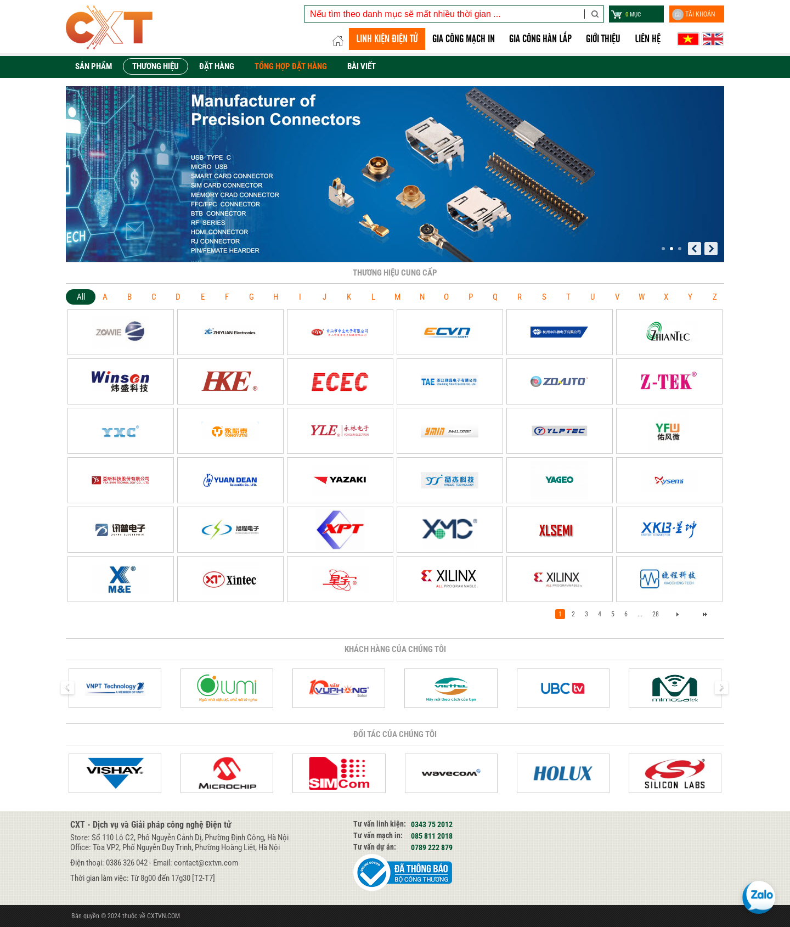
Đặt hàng (216, 66)
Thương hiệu (155, 66)
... (639, 614)
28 (655, 614)
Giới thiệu (603, 38)
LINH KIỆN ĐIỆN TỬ (387, 38)
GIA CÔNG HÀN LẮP (540, 38)
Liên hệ (648, 38)
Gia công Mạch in (463, 38)
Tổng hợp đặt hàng (291, 66)
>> (705, 614)
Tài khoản (693, 14)
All (81, 297)
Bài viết (361, 66)
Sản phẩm (93, 66)
